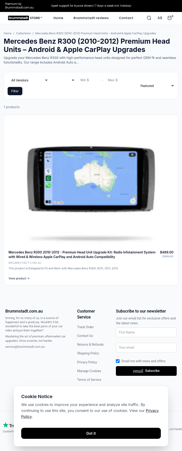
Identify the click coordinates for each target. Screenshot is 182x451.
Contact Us (85, 336)
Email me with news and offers (143, 361)
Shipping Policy (88, 353)
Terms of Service (89, 380)
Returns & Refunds (90, 344)
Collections (23, 33)
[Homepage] (25, 18)
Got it (91, 433)
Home (58, 18)
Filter (15, 91)
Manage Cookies (89, 371)
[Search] (149, 18)
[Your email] (146, 347)
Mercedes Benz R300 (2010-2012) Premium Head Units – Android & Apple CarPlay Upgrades (95, 33)
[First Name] (146, 332)
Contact (126, 18)
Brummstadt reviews (91, 18)
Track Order (85, 327)
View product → (19, 278)
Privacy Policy (87, 362)
